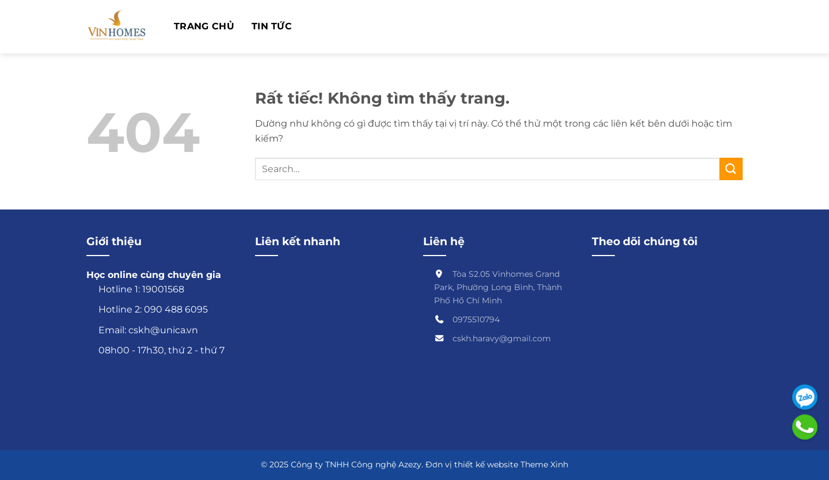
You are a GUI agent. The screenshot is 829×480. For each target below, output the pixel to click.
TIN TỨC (272, 26)
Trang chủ (204, 26)
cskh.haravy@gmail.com (501, 338)
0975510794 (476, 319)
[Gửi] (731, 169)
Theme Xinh (544, 464)
